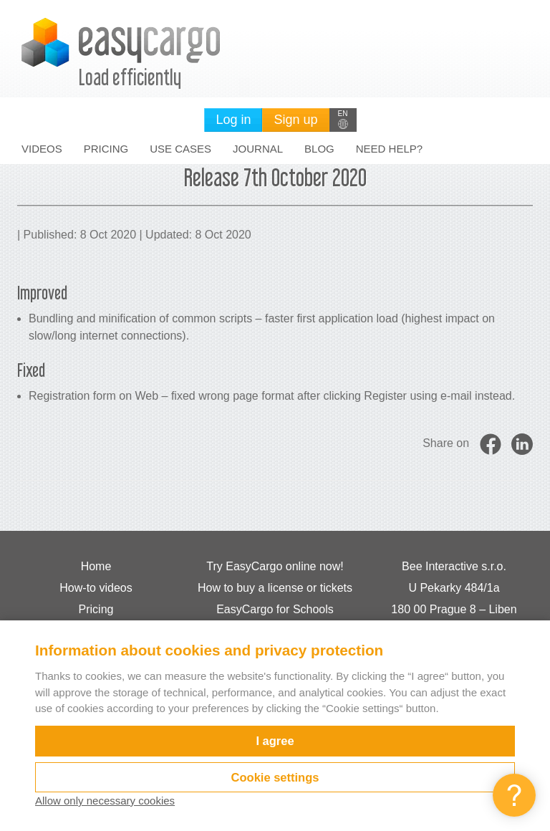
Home (96, 566)
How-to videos (95, 588)
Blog (319, 149)
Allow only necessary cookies (105, 800)
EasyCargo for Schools (275, 609)
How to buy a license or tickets (275, 588)
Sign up (295, 119)
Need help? (389, 149)
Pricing (106, 149)
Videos (41, 149)
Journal (258, 149)
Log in (233, 119)
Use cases (180, 149)
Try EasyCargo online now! (275, 566)
